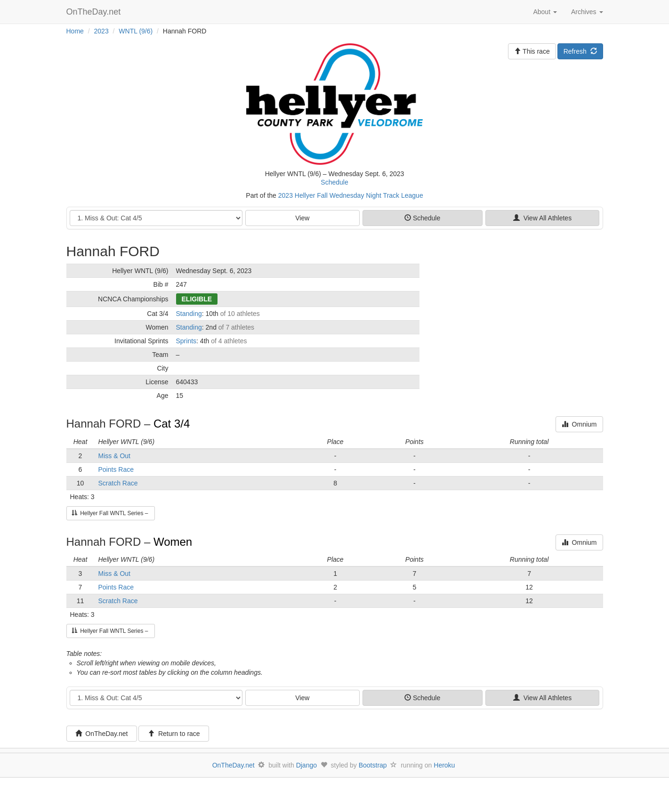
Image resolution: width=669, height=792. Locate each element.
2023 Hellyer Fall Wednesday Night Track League (350, 195)
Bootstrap (373, 765)
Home (75, 31)
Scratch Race (118, 483)
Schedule (334, 182)
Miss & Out (114, 456)
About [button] (544, 12)
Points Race (116, 469)
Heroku (444, 765)
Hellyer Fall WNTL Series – (111, 513)
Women (172, 541)
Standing (189, 313)
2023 (101, 31)
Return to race (174, 733)
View (302, 218)
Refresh (580, 51)
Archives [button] (587, 12)
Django (306, 765)
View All (542, 218)
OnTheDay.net (94, 11)
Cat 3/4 (171, 423)
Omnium (579, 424)
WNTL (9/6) (136, 31)
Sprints (186, 341)
